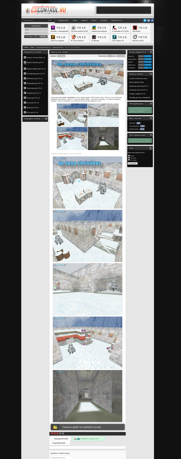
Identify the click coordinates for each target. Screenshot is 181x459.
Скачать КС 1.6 (116, 20)
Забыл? (36, 36)
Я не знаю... (133, 160)
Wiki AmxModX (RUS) (136, 82)
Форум (75, 20)
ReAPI (130, 62)
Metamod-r (132, 65)
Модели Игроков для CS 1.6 (34, 63)
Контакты (104, 20)
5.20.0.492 (148, 59)
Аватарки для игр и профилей (139, 97)
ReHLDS (131, 56)
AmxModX (131, 68)
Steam (132, 156)
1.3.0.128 (147, 65)
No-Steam (133, 158)
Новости (84, 20)
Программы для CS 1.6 (33, 83)
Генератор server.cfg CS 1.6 (138, 86)
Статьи (94, 20)
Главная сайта (63, 20)
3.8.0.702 (147, 56)
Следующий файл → (60, 443)
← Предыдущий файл (60, 439)
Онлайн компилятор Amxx (138, 78)
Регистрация (29, 36)
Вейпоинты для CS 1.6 (33, 78)
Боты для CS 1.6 (31, 112)
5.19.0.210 (148, 62)
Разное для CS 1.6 (32, 98)
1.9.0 (146, 67)
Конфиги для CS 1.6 (32, 93)
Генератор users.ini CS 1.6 (138, 90)
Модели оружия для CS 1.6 (35, 69)
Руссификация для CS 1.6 (34, 73)
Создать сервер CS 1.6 (137, 94)
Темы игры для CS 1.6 (33, 88)
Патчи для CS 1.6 (31, 103)
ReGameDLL (132, 59)
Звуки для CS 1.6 (31, 107)
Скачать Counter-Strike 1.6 (34, 57)
